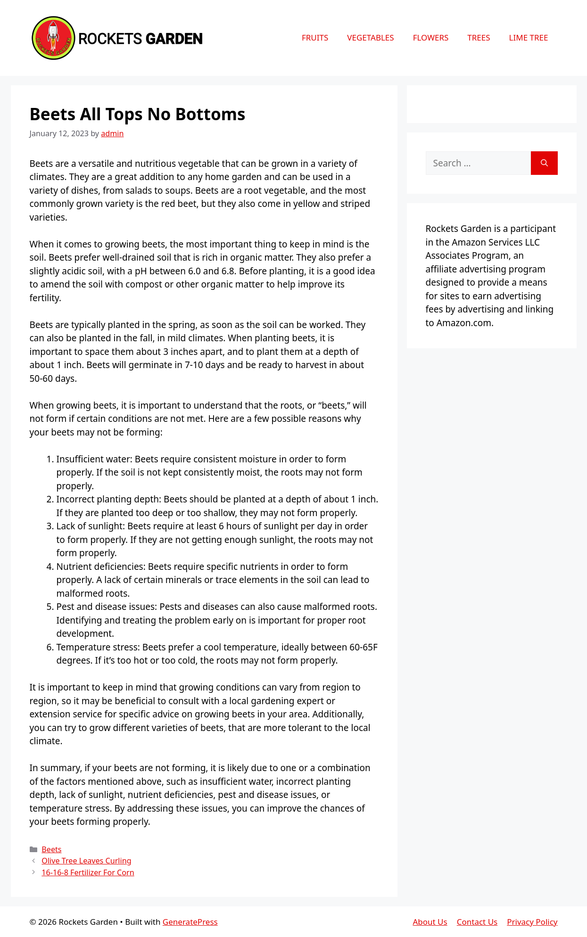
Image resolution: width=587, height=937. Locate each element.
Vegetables (370, 37)
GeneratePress (190, 921)
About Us (430, 921)
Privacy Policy (532, 921)
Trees (478, 37)
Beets (51, 849)
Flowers (431, 37)
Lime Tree (528, 37)
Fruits (315, 37)
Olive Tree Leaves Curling (86, 860)
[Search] (544, 163)
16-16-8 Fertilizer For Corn (87, 872)
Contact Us (477, 921)
